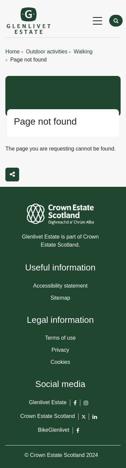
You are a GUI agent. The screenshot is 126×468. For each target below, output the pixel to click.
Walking (83, 51)
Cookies (60, 362)
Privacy (60, 350)
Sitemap (60, 298)
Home (12, 51)
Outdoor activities (47, 51)
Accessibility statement (60, 286)
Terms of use (60, 338)
